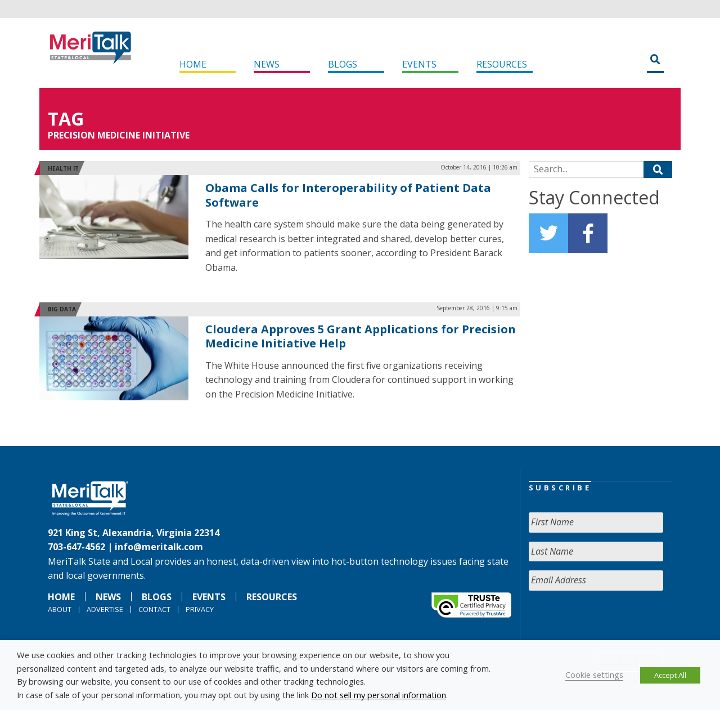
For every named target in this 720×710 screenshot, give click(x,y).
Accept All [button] (670, 675)
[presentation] (614, 622)
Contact (154, 609)
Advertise (105, 609)
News (267, 64)
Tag (66, 118)
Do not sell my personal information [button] (378, 694)
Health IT (63, 168)
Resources (501, 64)
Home (192, 64)
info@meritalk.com (159, 547)
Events (419, 64)
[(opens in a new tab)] (113, 216)
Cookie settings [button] (594, 674)
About (59, 609)
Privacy (200, 609)
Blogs (342, 64)
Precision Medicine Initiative (119, 135)
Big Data (62, 309)
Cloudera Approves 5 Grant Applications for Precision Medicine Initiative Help (360, 336)
